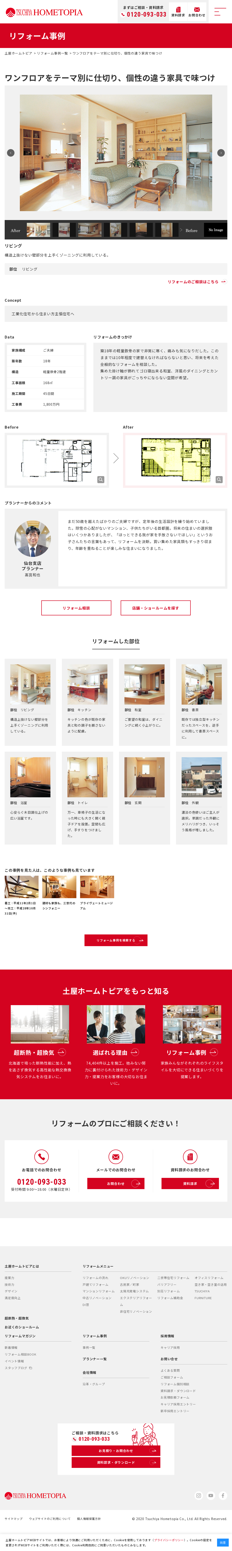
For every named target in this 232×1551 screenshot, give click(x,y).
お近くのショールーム (22, 1346)
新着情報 (11, 1367)
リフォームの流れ (95, 1297)
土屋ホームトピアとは (22, 1285)
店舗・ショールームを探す (155, 608)
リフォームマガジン (20, 1355)
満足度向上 (13, 1318)
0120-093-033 (147, 14)
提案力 (9, 1297)
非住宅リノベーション (136, 1331)
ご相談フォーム (172, 1397)
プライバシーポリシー (169, 1540)
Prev (12, 153)
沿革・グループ (94, 1404)
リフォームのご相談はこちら (197, 281)
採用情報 (167, 1355)
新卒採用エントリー (175, 1430)
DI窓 (86, 1324)
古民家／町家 (129, 1304)
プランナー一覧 (95, 1378)
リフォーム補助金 (170, 1318)
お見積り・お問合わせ (127, 1471)
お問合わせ (124, 1203)
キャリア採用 (170, 1367)
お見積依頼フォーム (175, 1417)
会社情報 (89, 1392)
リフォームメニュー (98, 1285)
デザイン (11, 1311)
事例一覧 (89, 1367)
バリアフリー (167, 1304)
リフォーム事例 (95, 1355)
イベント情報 (14, 1380)
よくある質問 (170, 1390)
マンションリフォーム (99, 1311)
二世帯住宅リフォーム (173, 1297)
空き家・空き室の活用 (211, 1304)
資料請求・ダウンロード (178, 1410)
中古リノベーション (97, 1318)
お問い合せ (169, 1378)
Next (219, 153)
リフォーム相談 (76, 608)
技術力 (9, 1304)
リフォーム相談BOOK (20, 1374)
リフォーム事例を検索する (126, 944)
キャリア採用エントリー (178, 1424)
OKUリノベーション (134, 1297)
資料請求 (199, 1203)
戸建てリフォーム (95, 1304)
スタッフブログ (18, 1387)
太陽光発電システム (134, 1311)
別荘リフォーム (168, 1311)
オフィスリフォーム (209, 1297)
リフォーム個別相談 (175, 1403)
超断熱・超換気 (17, 1337)
